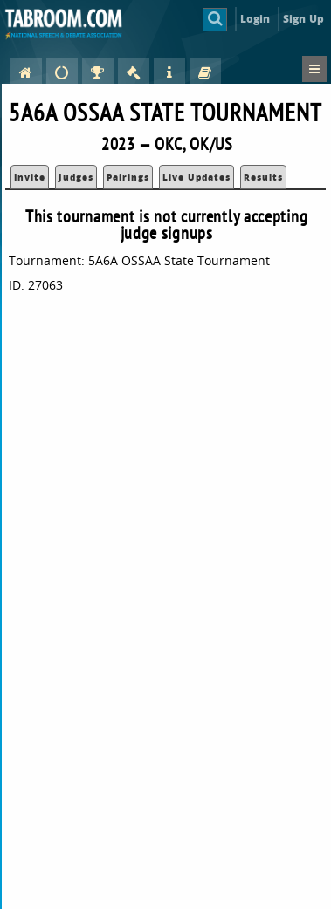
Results (263, 177)
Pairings (128, 177)
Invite (29, 177)
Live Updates (196, 177)
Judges (76, 177)
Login (255, 18)
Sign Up (303, 18)
